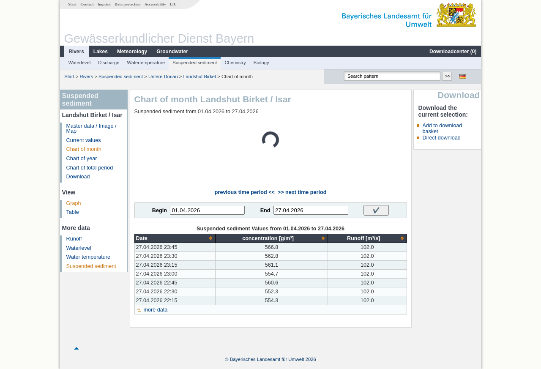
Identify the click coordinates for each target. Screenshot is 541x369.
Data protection (127, 4)
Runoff (74, 239)
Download (78, 177)
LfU (173, 4)
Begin (159, 210)
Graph (73, 203)
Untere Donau (163, 76)
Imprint (104, 4)
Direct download (441, 138)
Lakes (100, 52)
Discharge (108, 62)
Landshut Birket (199, 76)
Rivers (76, 52)
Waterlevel (79, 62)
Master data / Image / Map (91, 128)
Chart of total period (89, 168)
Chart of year (81, 158)
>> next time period (302, 192)
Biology (261, 62)
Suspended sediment (194, 62)
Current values (83, 140)
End (265, 210)
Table (72, 212)
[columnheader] (175, 238)
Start (72, 4)
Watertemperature (146, 62)
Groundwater (172, 52)
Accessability (155, 4)
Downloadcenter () (452, 52)
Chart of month (83, 149)
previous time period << (245, 192)
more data (156, 310)
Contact (86, 4)
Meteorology (132, 52)
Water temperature (88, 257)
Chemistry (235, 62)
